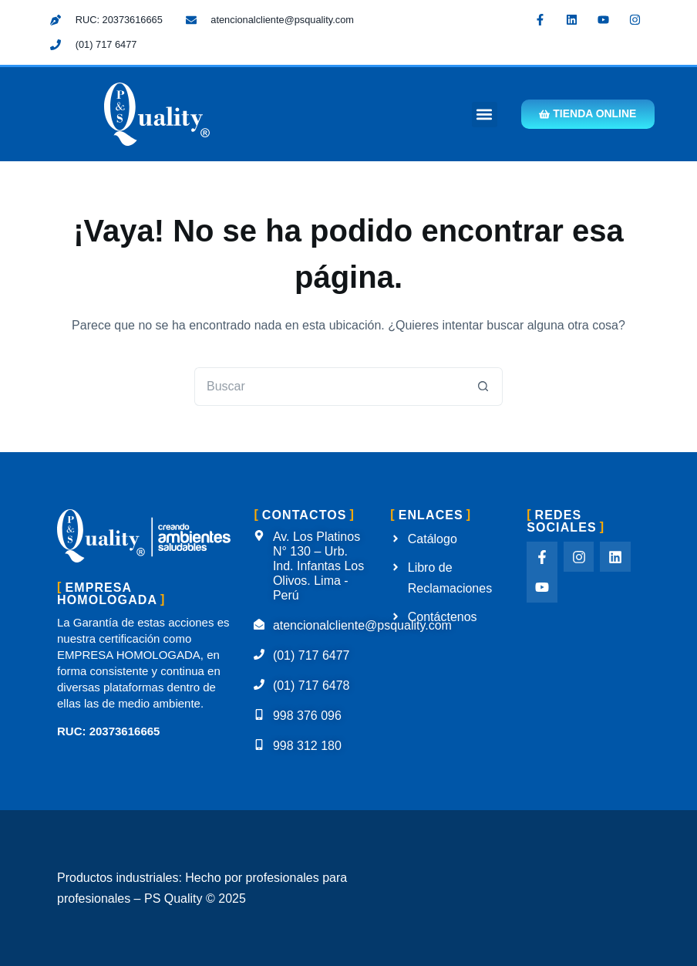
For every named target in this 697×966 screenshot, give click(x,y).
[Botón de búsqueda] (483, 386)
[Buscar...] (329, 386)
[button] (483, 114)
